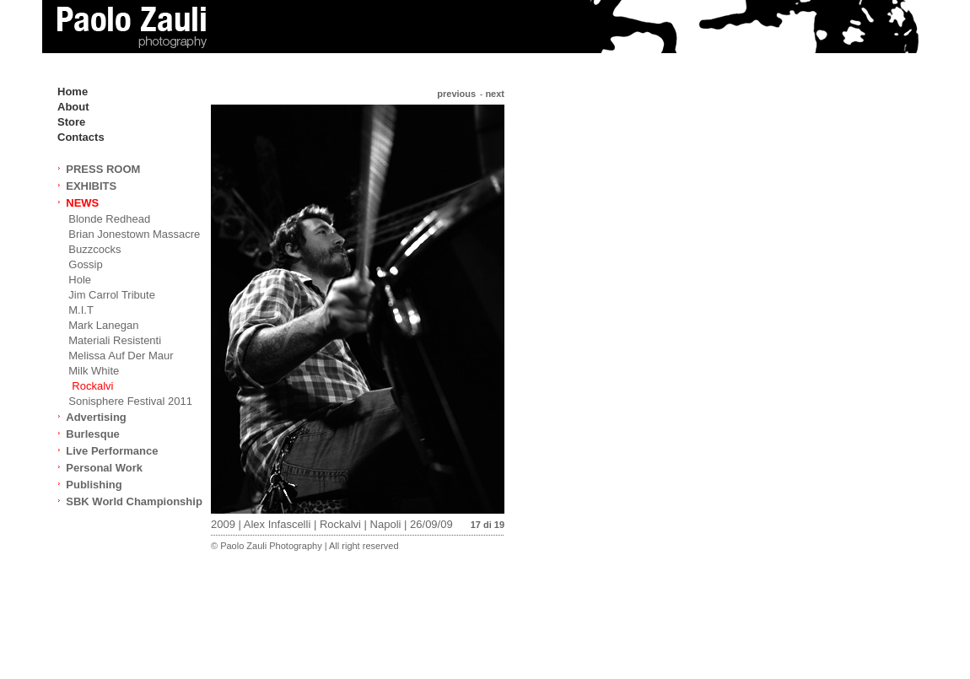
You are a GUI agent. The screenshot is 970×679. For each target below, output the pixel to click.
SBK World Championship (134, 501)
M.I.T (81, 310)
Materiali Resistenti (114, 340)
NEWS (82, 203)
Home (72, 91)
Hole (79, 279)
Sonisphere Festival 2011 (130, 401)
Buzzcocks (94, 249)
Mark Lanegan (103, 325)
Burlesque (93, 434)
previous (456, 94)
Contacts (81, 137)
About (73, 106)
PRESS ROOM (103, 169)
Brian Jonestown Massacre (134, 234)
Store (71, 122)
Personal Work (104, 467)
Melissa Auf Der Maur (120, 355)
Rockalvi (92, 386)
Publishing (93, 484)
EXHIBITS (91, 186)
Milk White (93, 370)
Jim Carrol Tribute (111, 294)
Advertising (96, 417)
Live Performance (112, 451)
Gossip (85, 264)
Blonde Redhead (109, 219)
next (494, 94)
